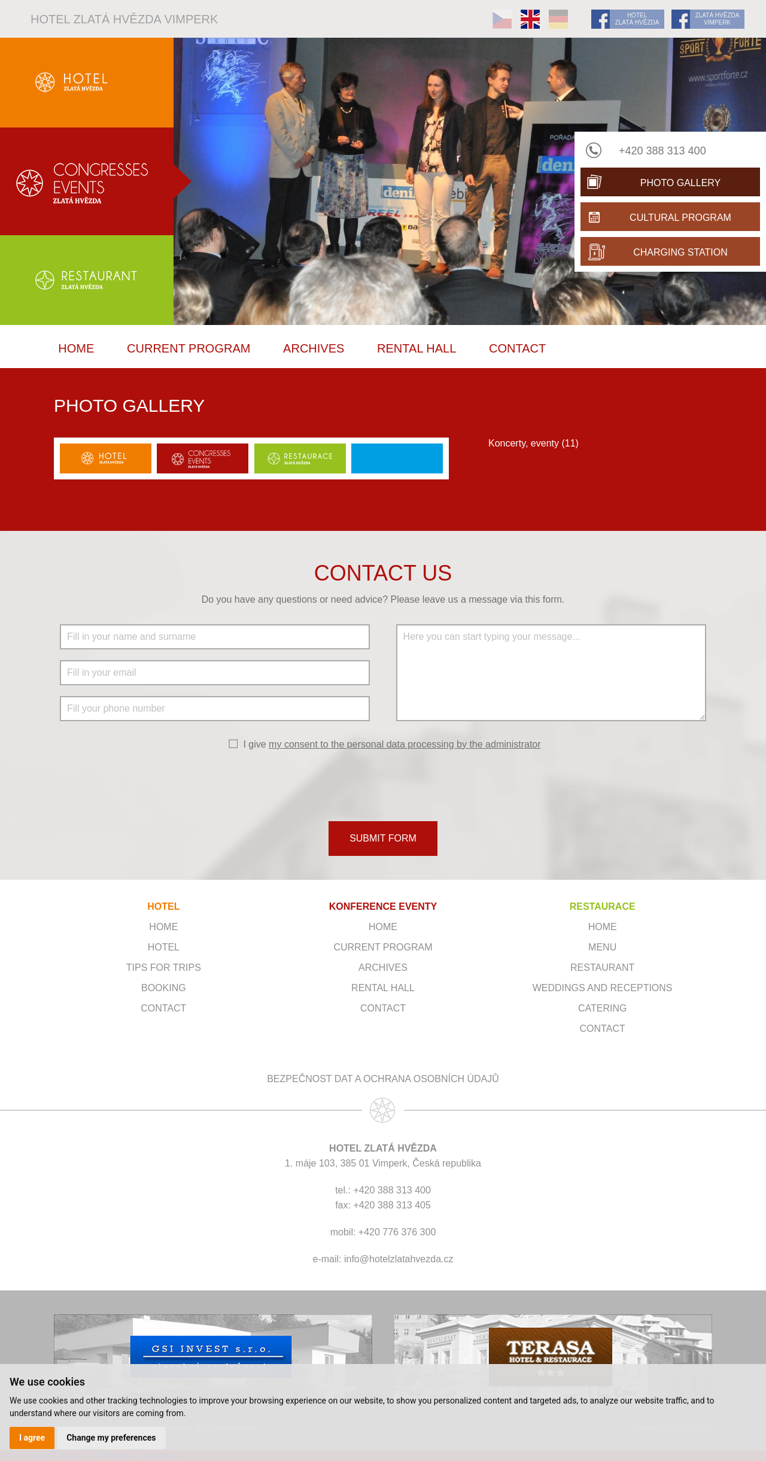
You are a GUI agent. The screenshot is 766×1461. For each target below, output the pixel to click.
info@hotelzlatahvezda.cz (399, 1259)
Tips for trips (163, 967)
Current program (188, 348)
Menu (602, 947)
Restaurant (602, 967)
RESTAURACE (603, 906)
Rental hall (416, 348)
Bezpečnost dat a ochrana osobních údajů (383, 1079)
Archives (313, 348)
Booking (163, 988)
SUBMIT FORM (383, 838)
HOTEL (163, 906)
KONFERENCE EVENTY (383, 906)
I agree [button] (32, 1437)
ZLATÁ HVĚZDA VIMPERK (717, 19)
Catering (602, 1008)
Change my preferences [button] (111, 1437)
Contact (517, 348)
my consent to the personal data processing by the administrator (404, 744)
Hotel (164, 947)
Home (76, 348)
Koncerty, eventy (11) (533, 443)
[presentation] (383, 784)
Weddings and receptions (603, 988)
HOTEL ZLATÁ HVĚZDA (637, 19)
